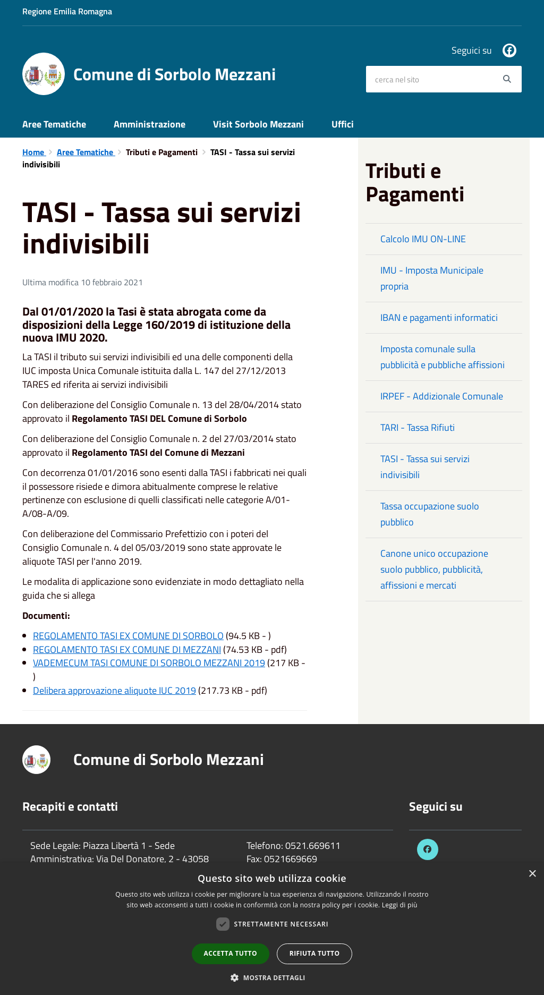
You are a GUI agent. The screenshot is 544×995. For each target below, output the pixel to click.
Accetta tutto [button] (230, 953)
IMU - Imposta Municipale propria (431, 278)
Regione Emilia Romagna (67, 11)
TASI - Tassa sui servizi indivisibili (425, 467)
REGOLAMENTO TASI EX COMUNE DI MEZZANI (127, 649)
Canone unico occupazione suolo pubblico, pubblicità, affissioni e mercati (434, 569)
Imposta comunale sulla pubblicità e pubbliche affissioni (442, 357)
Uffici (343, 124)
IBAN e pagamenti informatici (439, 317)
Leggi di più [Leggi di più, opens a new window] (400, 904)
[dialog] (272, 929)
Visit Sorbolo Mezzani (258, 124)
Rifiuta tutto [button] (315, 953)
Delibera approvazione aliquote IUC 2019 (114, 690)
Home (34, 152)
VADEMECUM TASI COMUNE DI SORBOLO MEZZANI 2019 (149, 663)
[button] (272, 977)
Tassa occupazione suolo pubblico (429, 514)
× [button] (532, 874)
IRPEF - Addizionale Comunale (441, 396)
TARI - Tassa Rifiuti (417, 427)
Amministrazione (149, 124)
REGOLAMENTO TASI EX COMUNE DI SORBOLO (128, 635)
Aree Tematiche (54, 124)
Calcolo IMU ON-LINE (423, 239)
